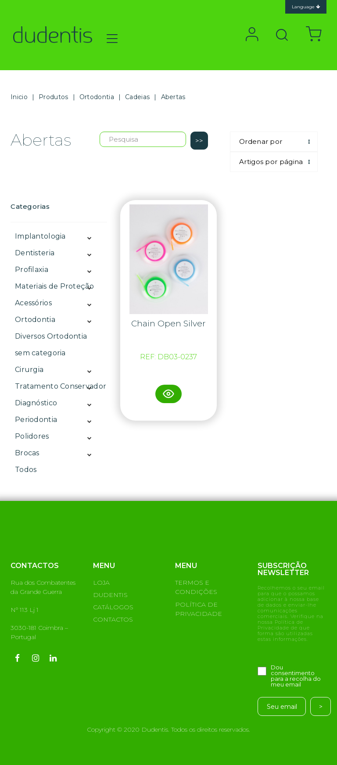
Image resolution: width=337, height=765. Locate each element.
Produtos (53, 97)
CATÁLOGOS (113, 607)
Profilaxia (31, 269)
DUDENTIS (110, 595)
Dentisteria (34, 253)
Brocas (27, 453)
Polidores (32, 436)
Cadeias (137, 97)
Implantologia (40, 236)
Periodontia (36, 419)
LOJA (101, 582)
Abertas (173, 97)
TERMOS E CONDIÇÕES (196, 587)
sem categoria (40, 353)
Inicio (19, 97)
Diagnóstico (36, 403)
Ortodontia (96, 97)
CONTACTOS (113, 619)
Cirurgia (29, 369)
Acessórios (33, 303)
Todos (25, 469)
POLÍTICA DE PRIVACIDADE (198, 609)
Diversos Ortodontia (51, 336)
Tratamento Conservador (60, 386)
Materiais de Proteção (54, 286)
